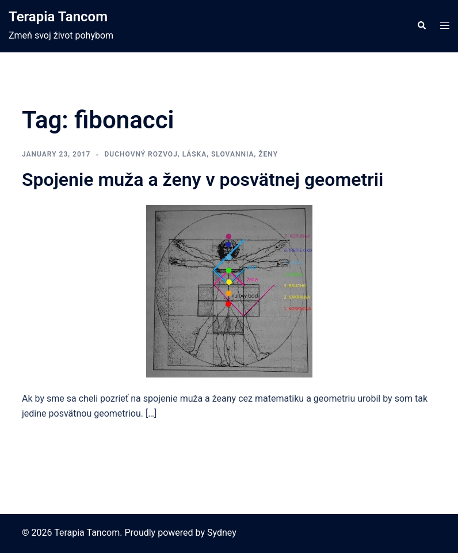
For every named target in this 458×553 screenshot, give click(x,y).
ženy (268, 154)
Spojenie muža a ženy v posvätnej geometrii (202, 179)
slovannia (232, 154)
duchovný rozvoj (140, 154)
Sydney (221, 532)
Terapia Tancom (58, 17)
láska (194, 154)
